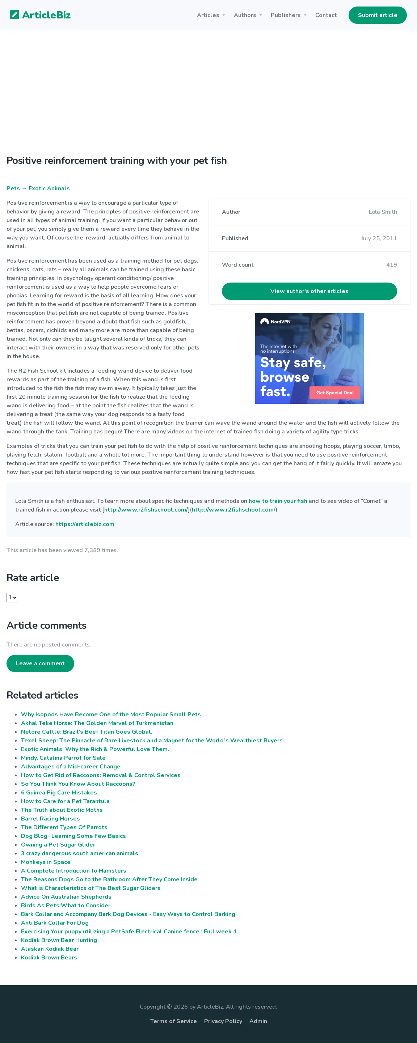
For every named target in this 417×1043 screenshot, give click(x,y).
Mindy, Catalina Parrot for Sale (63, 758)
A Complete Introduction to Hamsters (73, 871)
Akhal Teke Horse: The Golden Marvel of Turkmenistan (97, 723)
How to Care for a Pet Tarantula (65, 801)
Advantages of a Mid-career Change (71, 767)
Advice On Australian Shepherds (66, 897)
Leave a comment (40, 663)
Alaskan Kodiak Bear (50, 949)
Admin (258, 1021)
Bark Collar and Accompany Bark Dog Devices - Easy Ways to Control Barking (128, 914)
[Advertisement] (208, 98)
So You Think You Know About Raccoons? (78, 784)
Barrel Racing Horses (50, 819)
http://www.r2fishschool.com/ (146, 510)
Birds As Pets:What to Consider (65, 906)
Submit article (377, 15)
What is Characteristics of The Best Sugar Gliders (91, 888)
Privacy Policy (223, 1021)
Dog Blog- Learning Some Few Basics (73, 836)
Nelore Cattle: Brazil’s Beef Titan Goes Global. (86, 732)
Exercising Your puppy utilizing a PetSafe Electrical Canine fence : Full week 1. (129, 932)
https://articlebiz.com (84, 524)
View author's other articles (309, 291)
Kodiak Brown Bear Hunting (59, 940)
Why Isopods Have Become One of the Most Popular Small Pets (111, 714)
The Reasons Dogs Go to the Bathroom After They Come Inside (109, 879)
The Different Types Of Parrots (64, 827)
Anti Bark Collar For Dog (55, 923)
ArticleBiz (36, 15)
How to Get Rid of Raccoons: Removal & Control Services (101, 775)
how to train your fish (278, 501)
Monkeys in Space (46, 862)
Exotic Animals (49, 188)
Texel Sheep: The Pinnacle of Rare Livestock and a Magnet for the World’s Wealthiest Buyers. (152, 741)
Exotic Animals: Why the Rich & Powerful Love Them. (95, 749)
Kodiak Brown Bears (49, 958)
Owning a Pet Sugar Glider (58, 845)
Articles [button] (208, 15)
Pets (13, 188)
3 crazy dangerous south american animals (79, 853)
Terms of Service (173, 1021)
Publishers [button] (286, 15)
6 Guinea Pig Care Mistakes (59, 793)
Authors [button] (245, 15)
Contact (326, 15)
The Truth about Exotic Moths (62, 810)
